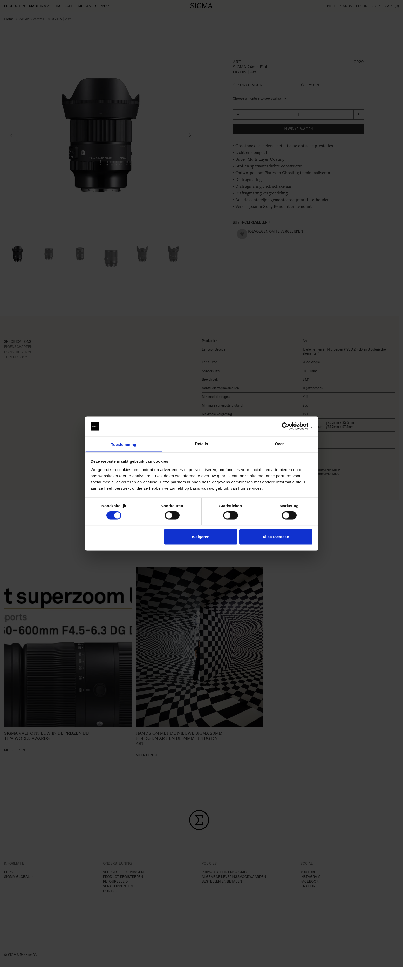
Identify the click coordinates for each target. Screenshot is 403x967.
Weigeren (200, 537)
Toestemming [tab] (123, 444)
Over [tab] (279, 443)
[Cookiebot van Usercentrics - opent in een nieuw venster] (289, 426)
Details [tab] (201, 443)
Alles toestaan (275, 537)
